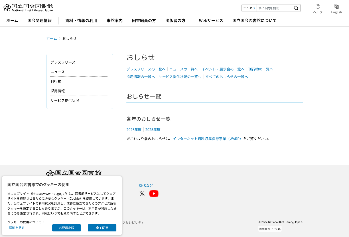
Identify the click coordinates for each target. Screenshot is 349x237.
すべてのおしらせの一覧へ (226, 76)
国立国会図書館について (255, 20)
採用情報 (58, 90)
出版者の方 (175, 20)
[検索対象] (249, 8)
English (336, 8)
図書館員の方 (144, 20)
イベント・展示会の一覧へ (223, 69)
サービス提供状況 (65, 100)
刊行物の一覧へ (260, 69)
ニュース (58, 71)
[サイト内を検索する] (296, 8)
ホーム (12, 20)
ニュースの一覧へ (183, 69)
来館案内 (115, 20)
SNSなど (146, 185)
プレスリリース (63, 62)
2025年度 (152, 129)
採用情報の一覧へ (140, 76)
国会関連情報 (40, 20)
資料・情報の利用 (81, 20)
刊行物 (56, 81)
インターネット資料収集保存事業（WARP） (208, 138)
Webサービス (211, 20)
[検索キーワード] (274, 8)
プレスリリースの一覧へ (146, 69)
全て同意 (102, 227)
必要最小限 (66, 227)
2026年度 (134, 129)
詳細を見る (16, 227)
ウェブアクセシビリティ (127, 222)
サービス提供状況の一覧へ (180, 76)
